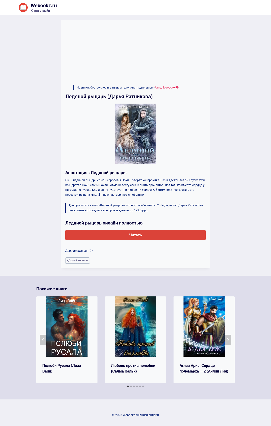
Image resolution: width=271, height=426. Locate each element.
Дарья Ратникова (77, 260)
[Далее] (228, 340)
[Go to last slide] (43, 340)
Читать (135, 235)
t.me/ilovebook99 (167, 87)
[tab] (128, 386)
